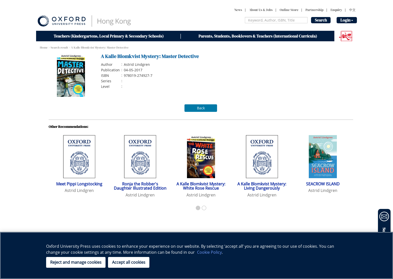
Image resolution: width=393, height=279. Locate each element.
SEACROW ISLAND (323, 184)
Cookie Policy (209, 252)
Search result (59, 48)
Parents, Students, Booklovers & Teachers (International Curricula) (258, 36)
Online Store (289, 10)
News (238, 10)
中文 (352, 10)
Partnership (315, 10)
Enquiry (336, 10)
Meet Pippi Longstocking (79, 184)
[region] (196, 255)
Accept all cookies (128, 262)
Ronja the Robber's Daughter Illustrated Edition (140, 186)
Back (201, 108)
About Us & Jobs (261, 10)
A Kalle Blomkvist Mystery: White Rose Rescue (200, 186)
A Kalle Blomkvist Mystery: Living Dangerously (261, 186)
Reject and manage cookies (76, 262)
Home (44, 48)
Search (321, 20)
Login (346, 20)
